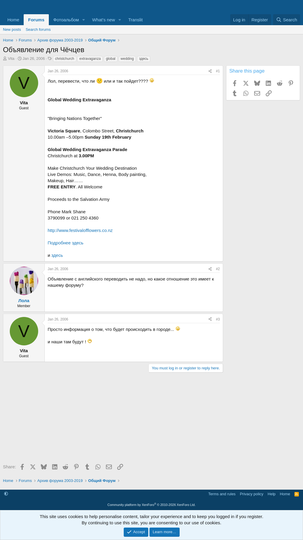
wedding (127, 59)
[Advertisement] (111, 420)
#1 (218, 71)
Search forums (38, 29)
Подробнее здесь (65, 242)
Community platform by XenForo (151, 505)
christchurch (64, 59)
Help (272, 494)
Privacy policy (251, 494)
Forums (36, 19)
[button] (84, 19)
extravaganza (90, 59)
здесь (143, 59)
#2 (218, 269)
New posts (12, 29)
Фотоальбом (66, 19)
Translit (135, 19)
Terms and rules (222, 494)
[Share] (210, 71)
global (110, 59)
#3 (218, 319)
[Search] (286, 19)
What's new (103, 19)
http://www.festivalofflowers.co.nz (80, 230)
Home (13, 19)
